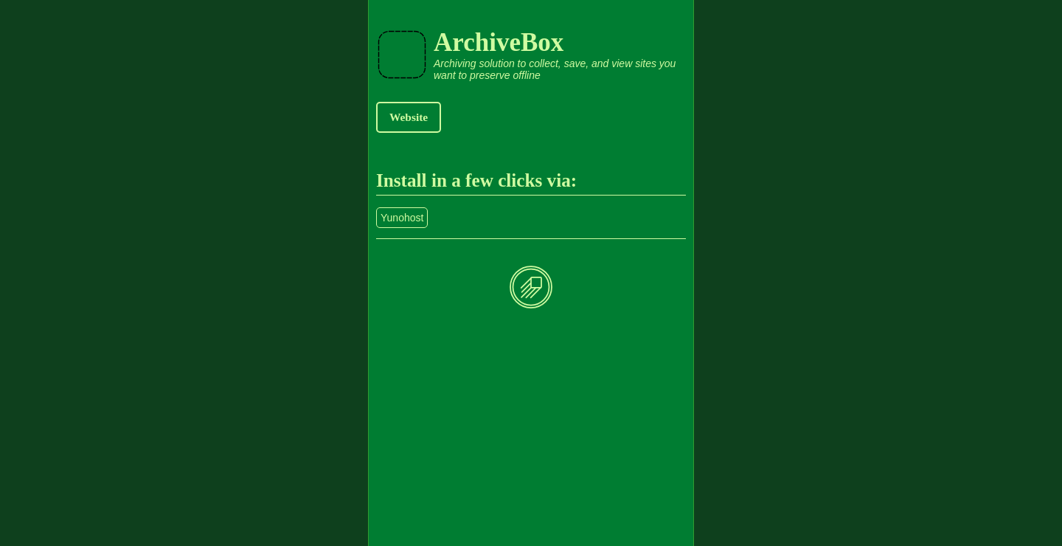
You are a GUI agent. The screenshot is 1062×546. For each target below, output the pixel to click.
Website (408, 117)
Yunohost (402, 218)
